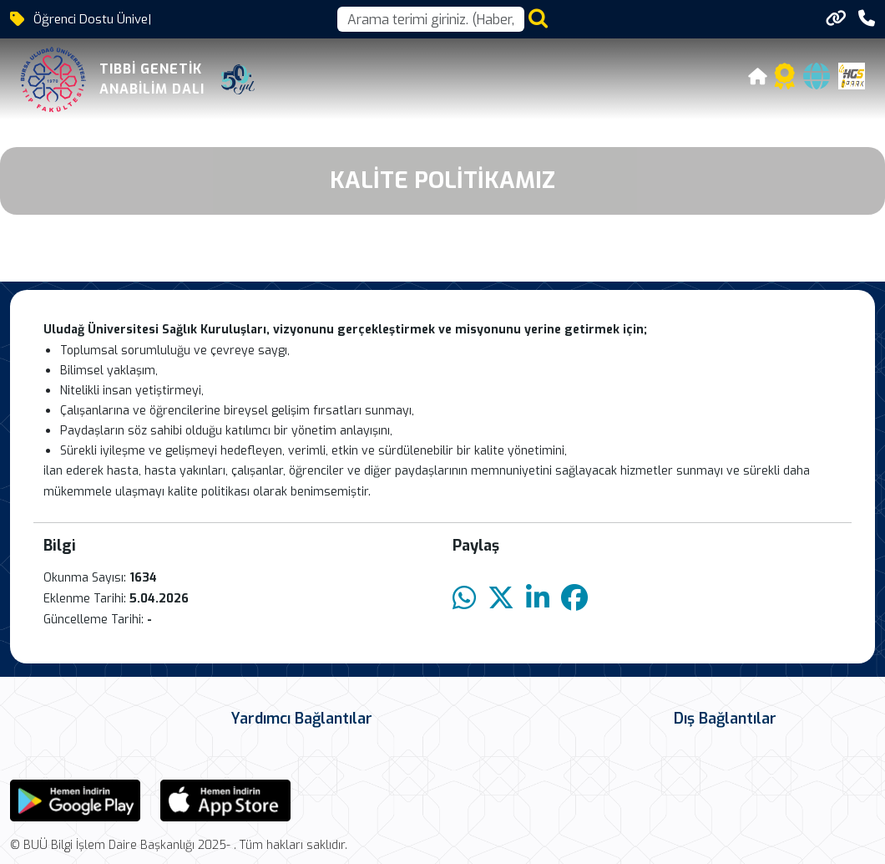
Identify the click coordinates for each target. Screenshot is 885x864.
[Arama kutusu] (430, 19)
